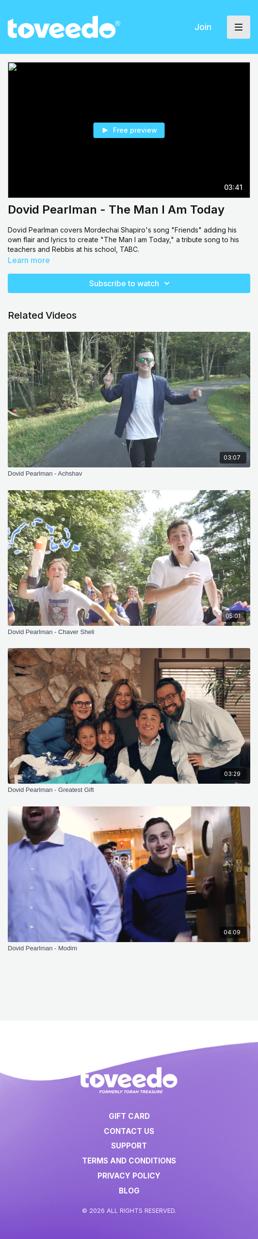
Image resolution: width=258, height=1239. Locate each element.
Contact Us (129, 1131)
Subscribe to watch (131, 283)
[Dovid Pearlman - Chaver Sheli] (129, 632)
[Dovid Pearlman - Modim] (129, 948)
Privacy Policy (129, 1175)
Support (129, 1145)
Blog (129, 1190)
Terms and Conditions (129, 1160)
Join (202, 27)
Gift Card (129, 1116)
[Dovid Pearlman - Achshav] (129, 474)
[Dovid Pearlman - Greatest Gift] (129, 790)
